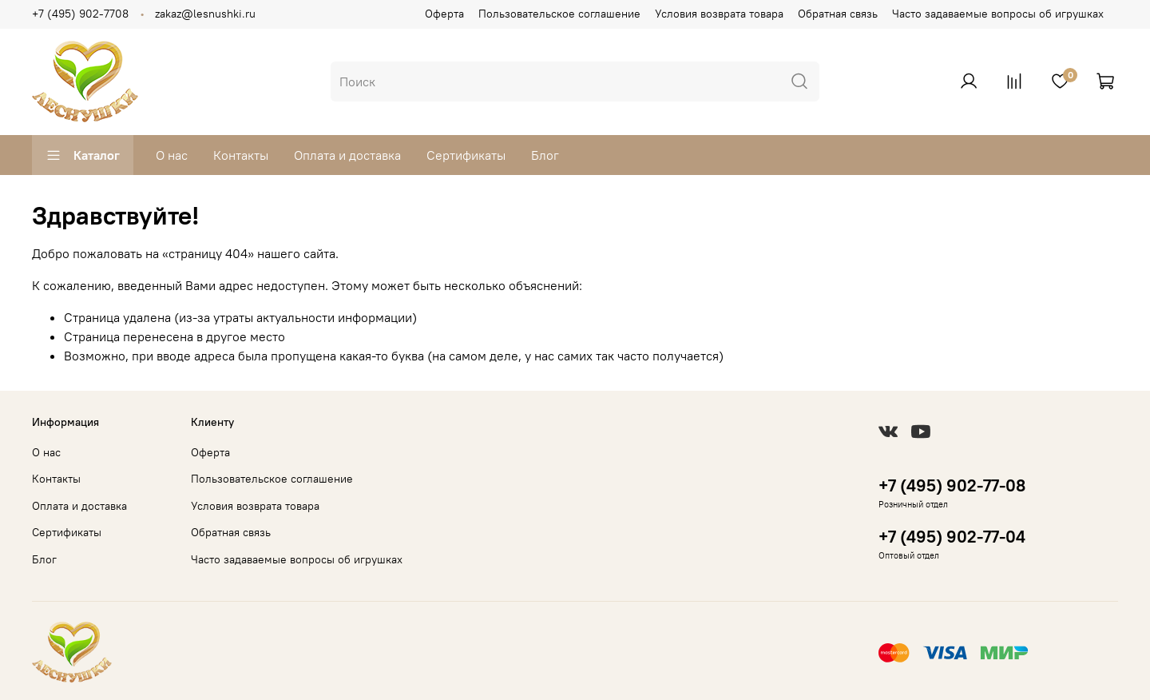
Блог (545, 155)
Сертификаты (466, 155)
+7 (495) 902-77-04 (951, 536)
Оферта (444, 13)
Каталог (83, 155)
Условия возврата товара (719, 13)
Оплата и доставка (347, 155)
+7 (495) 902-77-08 (951, 485)
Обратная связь (838, 13)
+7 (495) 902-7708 (80, 13)
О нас (172, 155)
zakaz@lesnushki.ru (205, 13)
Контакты (240, 155)
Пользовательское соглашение (559, 13)
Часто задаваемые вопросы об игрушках (998, 13)
